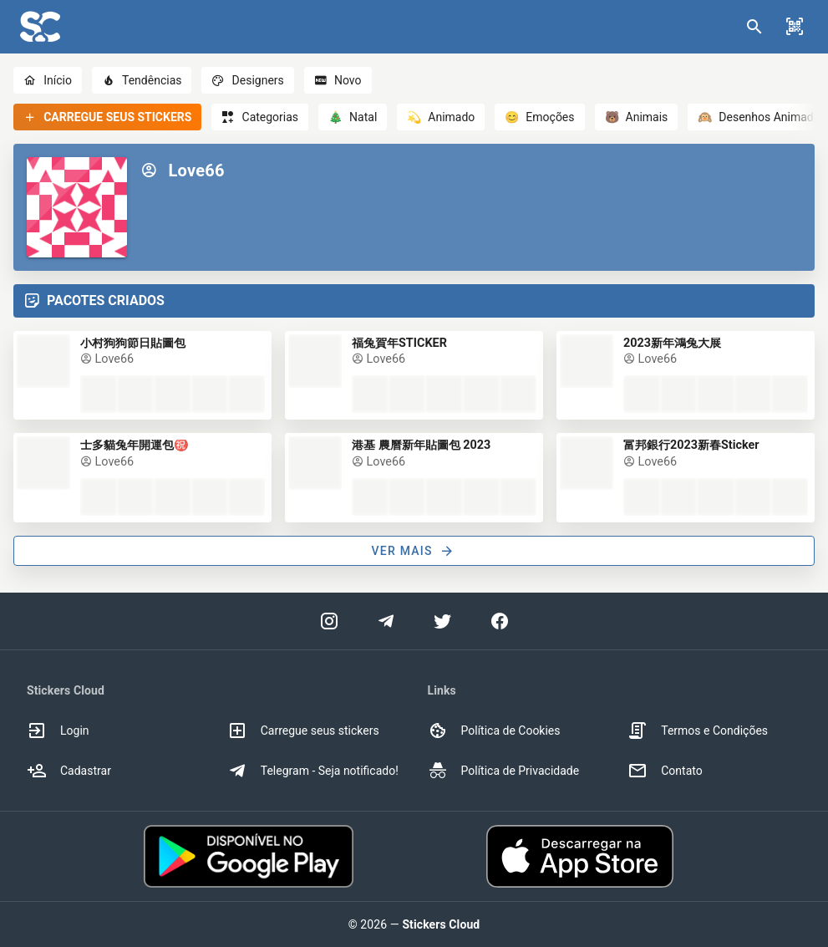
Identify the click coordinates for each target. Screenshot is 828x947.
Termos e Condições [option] (697, 730)
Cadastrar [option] (69, 771)
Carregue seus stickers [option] (303, 730)
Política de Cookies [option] (494, 730)
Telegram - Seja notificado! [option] (313, 771)
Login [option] (58, 730)
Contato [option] (664, 771)
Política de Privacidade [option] (504, 771)
